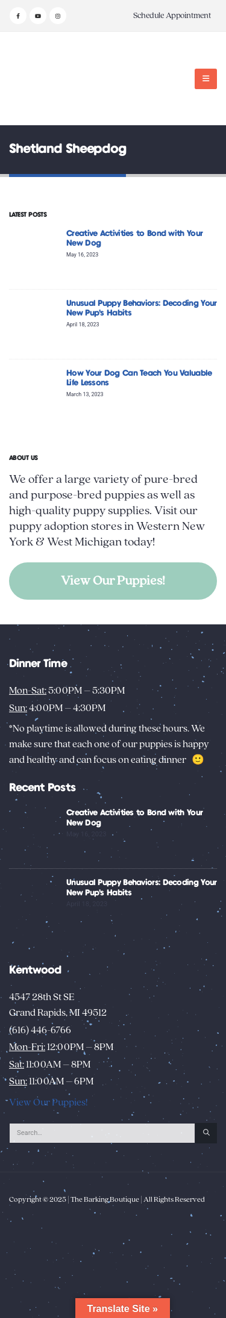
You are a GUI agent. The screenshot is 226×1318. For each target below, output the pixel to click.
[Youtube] (38, 15)
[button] (206, 79)
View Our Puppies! (113, 581)
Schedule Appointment (172, 15)
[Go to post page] (34, 254)
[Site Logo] (46, 78)
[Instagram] (57, 15)
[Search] (206, 1133)
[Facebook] (18, 15)
